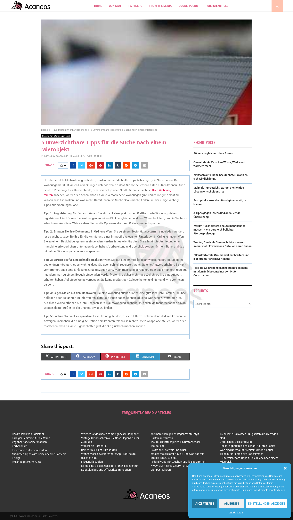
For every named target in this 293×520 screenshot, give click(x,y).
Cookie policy (236, 512)
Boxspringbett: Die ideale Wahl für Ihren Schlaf (247, 445)
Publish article (217, 5)
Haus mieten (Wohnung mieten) (56, 136)
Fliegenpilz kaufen (92, 461)
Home (98, 5)
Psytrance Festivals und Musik (169, 450)
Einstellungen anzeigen (266, 503)
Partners (135, 5)
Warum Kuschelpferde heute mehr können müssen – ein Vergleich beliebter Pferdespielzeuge (219, 229)
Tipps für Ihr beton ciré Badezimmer (241, 453)
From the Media (160, 5)
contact (115, 5)
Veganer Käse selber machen (29, 442)
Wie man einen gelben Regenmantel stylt (175, 434)
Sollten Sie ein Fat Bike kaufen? (99, 450)
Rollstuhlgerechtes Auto (26, 461)
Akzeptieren (204, 503)
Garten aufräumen (162, 438)
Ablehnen (231, 503)
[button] (285, 468)
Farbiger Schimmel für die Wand (31, 438)
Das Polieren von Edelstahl (28, 434)
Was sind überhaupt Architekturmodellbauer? (247, 450)
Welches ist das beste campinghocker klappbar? (110, 434)
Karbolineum (19, 446)
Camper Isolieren (161, 469)
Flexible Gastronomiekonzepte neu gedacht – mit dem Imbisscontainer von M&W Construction (221, 271)
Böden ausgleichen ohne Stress (213, 153)
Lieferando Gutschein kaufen (29, 450)
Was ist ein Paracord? (94, 445)
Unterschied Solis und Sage (236, 441)
